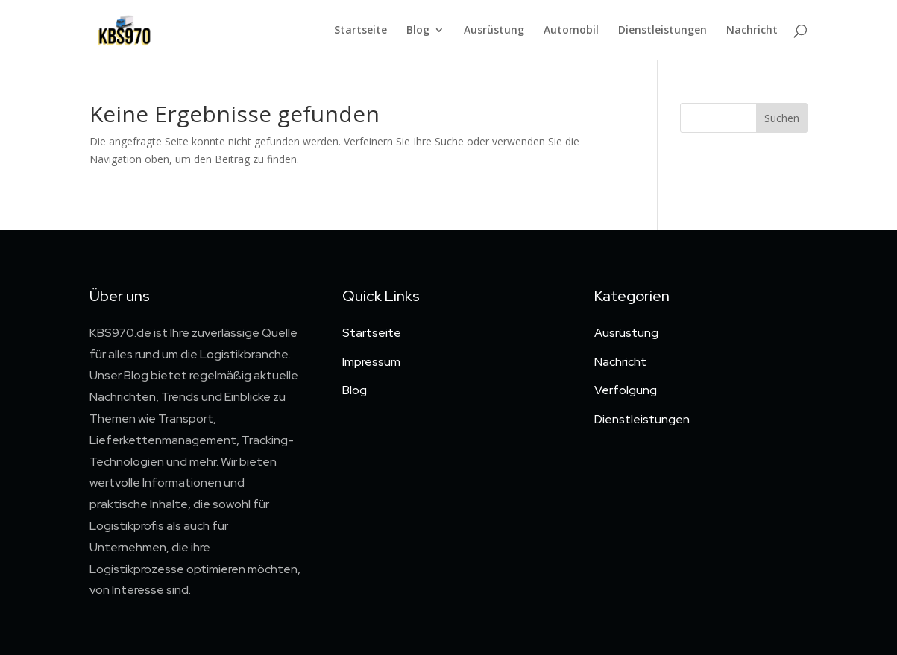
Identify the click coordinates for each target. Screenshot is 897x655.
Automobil (571, 31)
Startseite (360, 31)
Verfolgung (625, 390)
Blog (417, 31)
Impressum (371, 362)
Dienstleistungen (662, 31)
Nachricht (752, 31)
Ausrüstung (494, 31)
